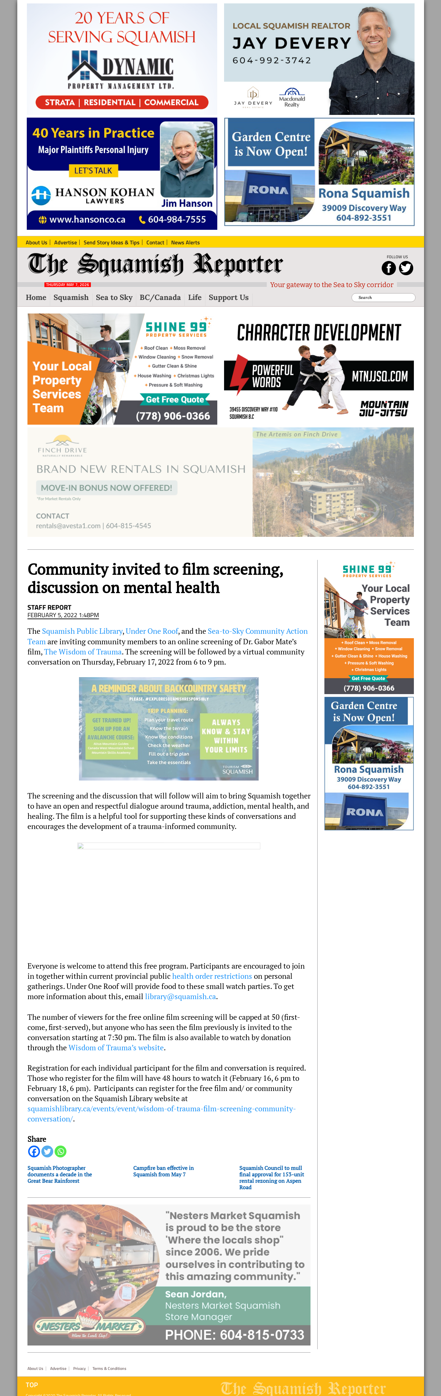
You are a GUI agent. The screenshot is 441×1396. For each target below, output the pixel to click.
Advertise (58, 1369)
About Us (35, 1369)
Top (32, 1385)
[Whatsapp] (60, 1151)
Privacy (79, 1369)
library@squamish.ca (180, 996)
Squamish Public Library (82, 631)
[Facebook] (34, 1151)
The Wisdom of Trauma (83, 651)
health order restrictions (212, 976)
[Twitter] (47, 1151)
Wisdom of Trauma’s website (116, 1047)
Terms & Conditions (109, 1369)
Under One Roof (152, 631)
